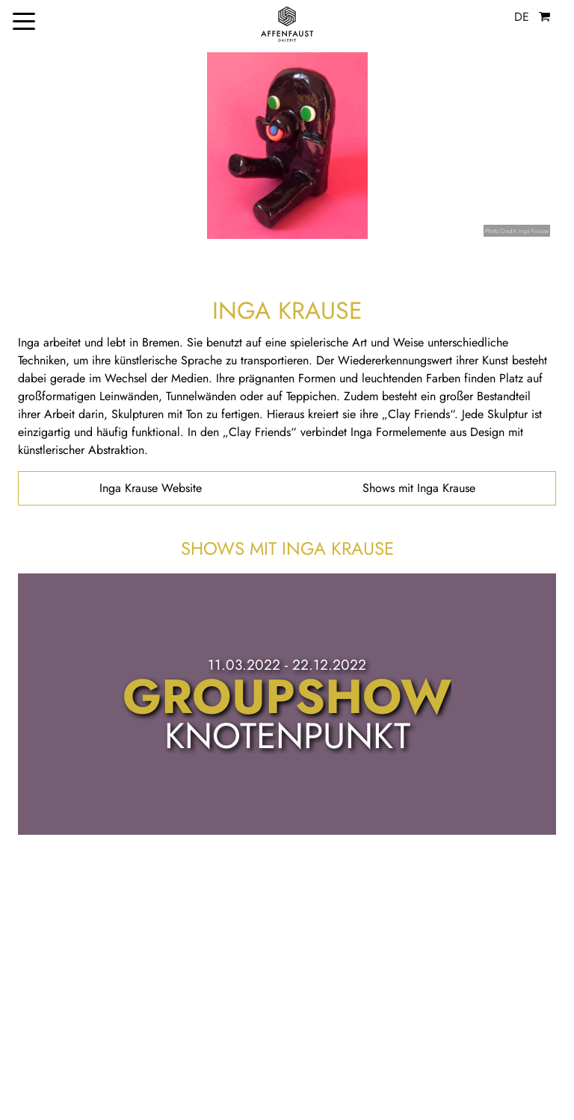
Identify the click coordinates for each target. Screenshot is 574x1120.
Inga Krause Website (150, 488)
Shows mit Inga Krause (418, 488)
